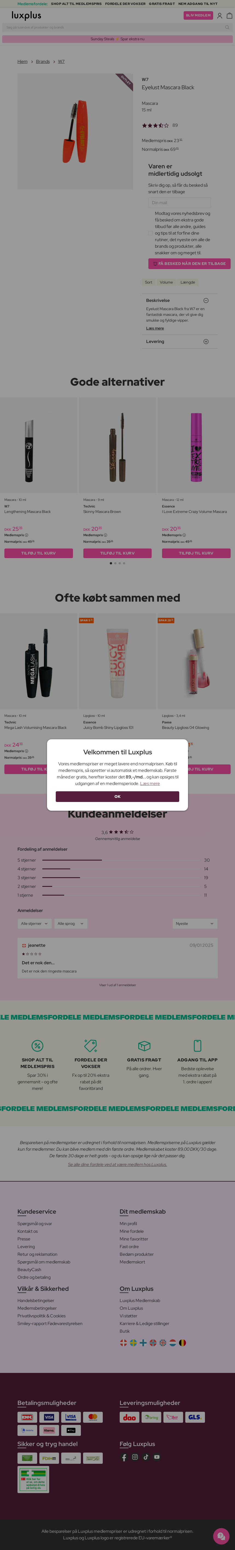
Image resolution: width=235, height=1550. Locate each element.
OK (117, 796)
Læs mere (150, 783)
